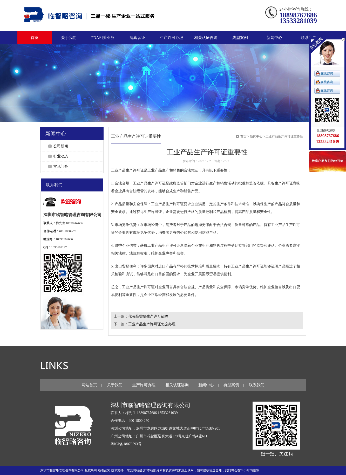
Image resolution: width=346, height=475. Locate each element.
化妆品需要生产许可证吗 (148, 316)
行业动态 (60, 156)
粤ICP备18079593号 (126, 444)
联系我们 (256, 385)
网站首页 (89, 385)
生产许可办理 (143, 385)
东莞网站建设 (136, 470)
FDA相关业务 (102, 38)
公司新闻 (60, 146)
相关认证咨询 (177, 385)
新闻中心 (256, 136)
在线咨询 (327, 73)
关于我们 (115, 385)
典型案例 (231, 385)
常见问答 (60, 166)
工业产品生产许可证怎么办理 (151, 324)
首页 (34, 38)
